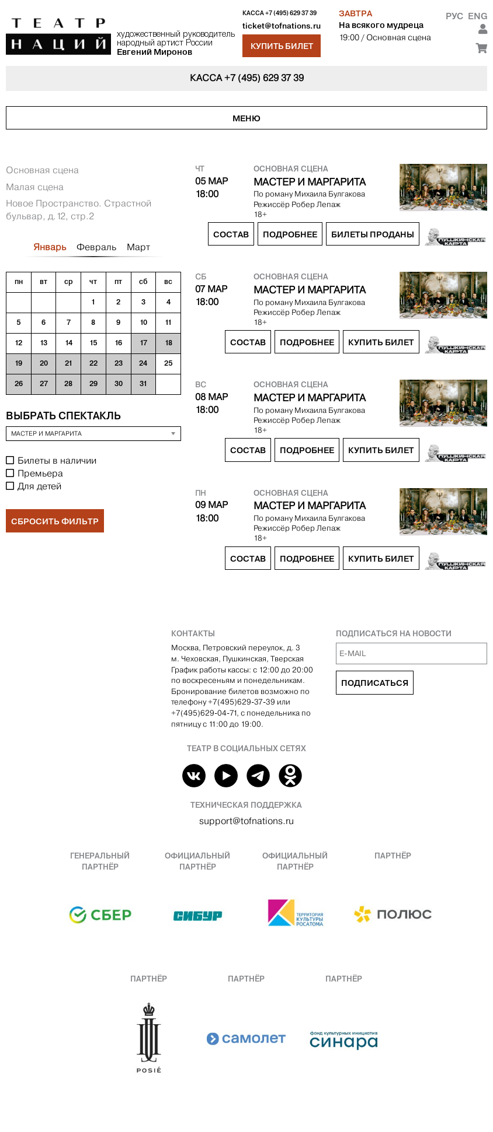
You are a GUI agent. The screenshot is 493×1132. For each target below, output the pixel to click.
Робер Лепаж (316, 204)
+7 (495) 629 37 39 (291, 13)
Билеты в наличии (57, 460)
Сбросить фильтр (55, 521)
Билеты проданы (372, 234)
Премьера (40, 473)
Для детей (39, 486)
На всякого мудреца (381, 25)
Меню (246, 118)
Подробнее (290, 234)
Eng (477, 16)
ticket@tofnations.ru (281, 26)
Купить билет (282, 46)
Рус (454, 16)
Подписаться (374, 683)
